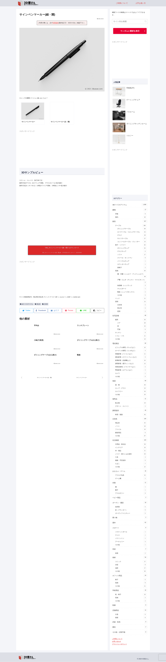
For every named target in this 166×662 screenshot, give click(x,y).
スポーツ (129, 528)
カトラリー (131, 391)
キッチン (131, 332)
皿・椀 (131, 385)
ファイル (131, 429)
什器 (131, 614)
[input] (130, 21)
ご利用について (117, 639)
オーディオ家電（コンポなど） (131, 351)
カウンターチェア (132, 264)
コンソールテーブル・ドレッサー (132, 242)
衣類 (129, 482)
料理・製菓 (131, 414)
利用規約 (56, 23)
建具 (131, 320)
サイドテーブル (132, 238)
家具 (129, 221)
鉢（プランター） (131, 510)
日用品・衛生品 (131, 444)
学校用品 (129, 590)
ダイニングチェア (132, 248)
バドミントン (131, 538)
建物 (129, 209)
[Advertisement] (62, 148)
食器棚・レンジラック (132, 285)
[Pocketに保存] (69, 310)
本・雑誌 (131, 451)
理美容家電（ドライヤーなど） (131, 367)
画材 (129, 557)
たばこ (131, 464)
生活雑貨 (129, 440)
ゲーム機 (131, 478)
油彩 (131, 568)
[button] (97, 310)
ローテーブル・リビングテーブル (132, 232)
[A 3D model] (62, 216)
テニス (131, 535)
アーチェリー (131, 542)
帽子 (131, 490)
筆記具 (37, 304)
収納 (131, 271)
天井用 (132, 305)
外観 (131, 214)
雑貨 (131, 617)
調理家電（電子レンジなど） (131, 363)
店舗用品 (129, 610)
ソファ (132, 254)
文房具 (45, 304)
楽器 (131, 553)
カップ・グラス (131, 388)
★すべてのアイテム (26, 304)
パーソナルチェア (132, 261)
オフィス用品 (129, 575)
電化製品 (129, 343)
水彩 (131, 565)
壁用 (132, 311)
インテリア (131, 447)
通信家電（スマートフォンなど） (131, 357)
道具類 (131, 507)
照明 (131, 301)
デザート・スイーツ (131, 406)
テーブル (131, 225)
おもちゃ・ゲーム (129, 471)
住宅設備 (129, 315)
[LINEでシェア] (83, 310)
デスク (132, 235)
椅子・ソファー (131, 245)
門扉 (132, 329)
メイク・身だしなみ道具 (131, 454)
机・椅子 (131, 594)
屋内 (131, 217)
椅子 (131, 579)
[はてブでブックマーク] (55, 310)
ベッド (131, 298)
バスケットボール (131, 532)
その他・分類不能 (129, 632)
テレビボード (132, 289)
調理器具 (129, 410)
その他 (132, 295)
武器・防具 (129, 622)
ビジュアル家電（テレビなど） (131, 347)
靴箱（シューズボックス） (132, 292)
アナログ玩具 (131, 475)
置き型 (132, 308)
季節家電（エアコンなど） (131, 370)
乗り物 (129, 517)
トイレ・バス (131, 336)
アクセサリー (131, 493)
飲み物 (131, 403)
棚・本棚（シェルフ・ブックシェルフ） (132, 275)
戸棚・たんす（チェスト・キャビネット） (132, 281)
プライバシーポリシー (119, 644)
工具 (131, 457)
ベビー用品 (129, 497)
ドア (132, 323)
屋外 (129, 522)
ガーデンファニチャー (131, 513)
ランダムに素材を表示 (129, 31)
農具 (129, 627)
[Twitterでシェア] (26, 310)
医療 (129, 605)
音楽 (129, 549)
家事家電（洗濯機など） (131, 360)
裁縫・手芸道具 (131, 460)
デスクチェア (132, 251)
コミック (131, 561)
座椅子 (132, 267)
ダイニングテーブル (132, 229)
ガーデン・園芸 (129, 502)
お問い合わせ (116, 641)
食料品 (129, 399)
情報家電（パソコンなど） (131, 354)
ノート (131, 426)
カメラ (131, 373)
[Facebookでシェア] (40, 310)
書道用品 (131, 433)
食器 (129, 381)
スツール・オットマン (132, 258)
